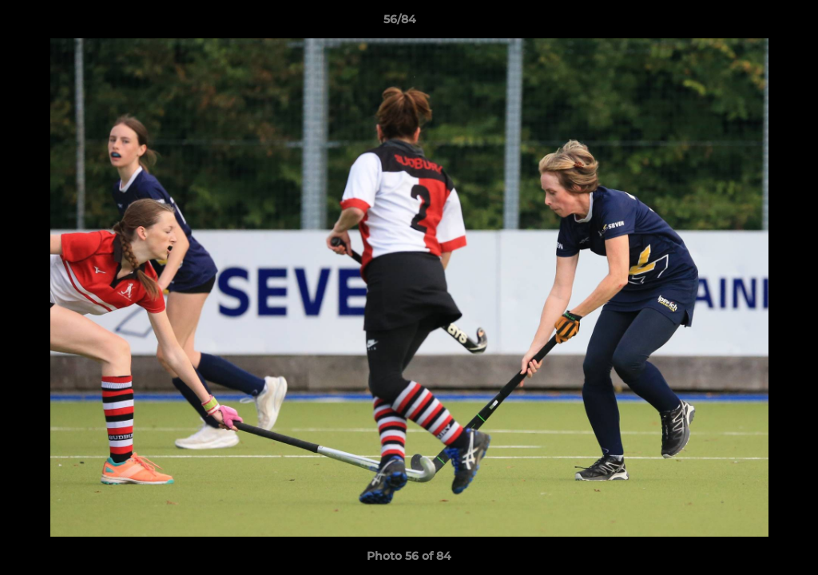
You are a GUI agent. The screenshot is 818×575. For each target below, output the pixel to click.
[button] (750, 23)
